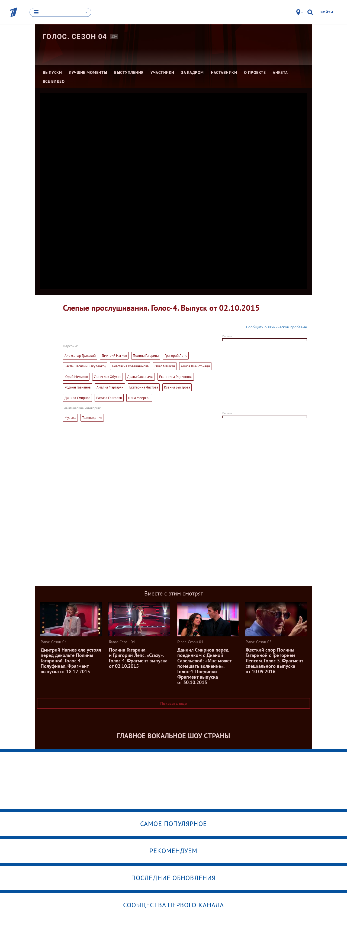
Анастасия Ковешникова (130, 366)
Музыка (70, 417)
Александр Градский (80, 355)
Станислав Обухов (107, 376)
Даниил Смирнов (77, 398)
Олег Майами (165, 366)
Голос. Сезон (75, 37)
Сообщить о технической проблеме (276, 327)
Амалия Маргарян (110, 387)
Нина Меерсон (139, 398)
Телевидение (92, 417)
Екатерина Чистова (143, 387)
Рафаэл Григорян (109, 398)
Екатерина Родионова (175, 376)
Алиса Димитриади (195, 366)
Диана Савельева (140, 376)
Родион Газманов (78, 387)
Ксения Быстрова (177, 387)
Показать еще (173, 703)
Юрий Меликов (76, 376)
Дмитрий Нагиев (114, 355)
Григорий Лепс (176, 355)
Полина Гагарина (146, 355)
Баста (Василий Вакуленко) (85, 366)
